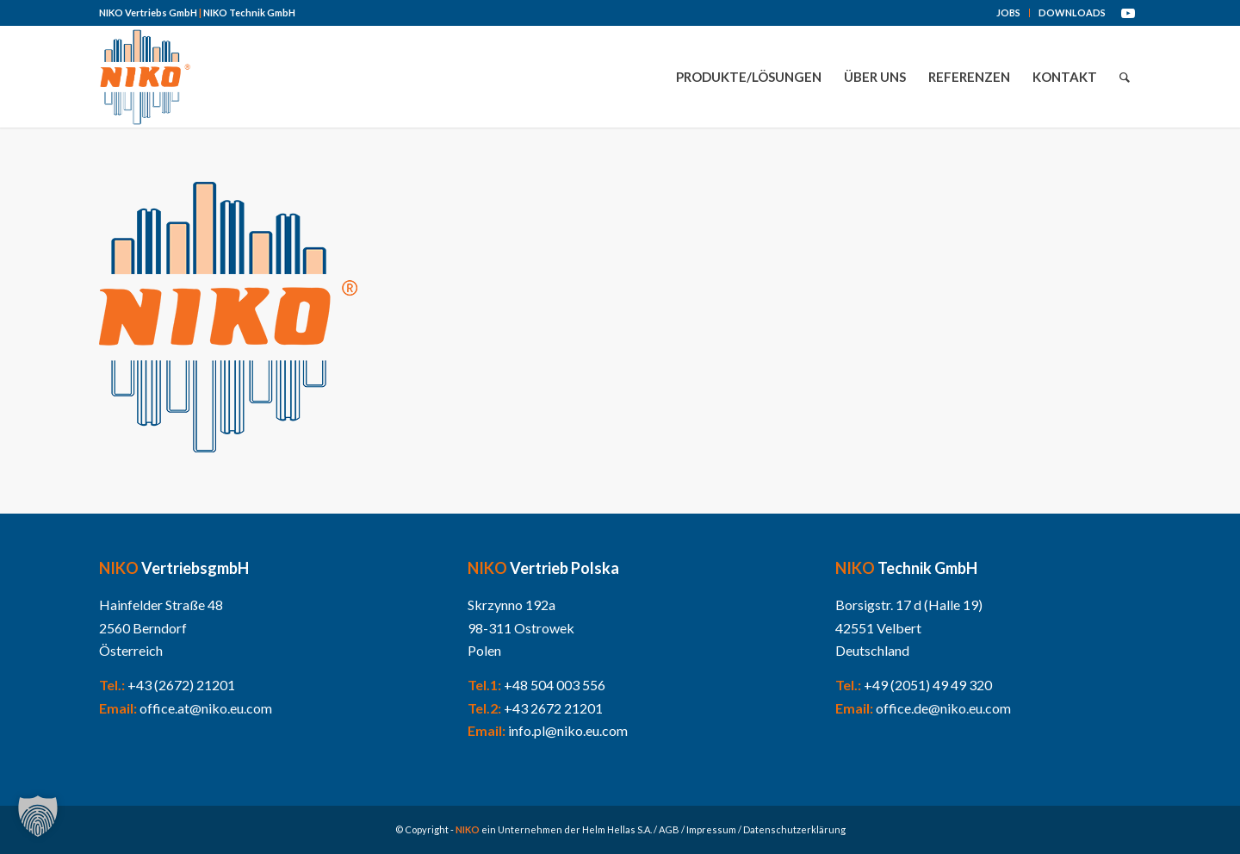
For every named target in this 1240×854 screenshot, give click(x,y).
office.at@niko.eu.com (206, 708)
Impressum (711, 829)
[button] (38, 816)
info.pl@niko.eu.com (568, 730)
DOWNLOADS (1072, 12)
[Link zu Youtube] (1128, 13)
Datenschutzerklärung (794, 829)
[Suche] (1124, 77)
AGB (669, 829)
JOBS (1008, 12)
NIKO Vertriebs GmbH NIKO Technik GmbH (197, 12)
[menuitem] (1009, 13)
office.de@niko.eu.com (943, 708)
